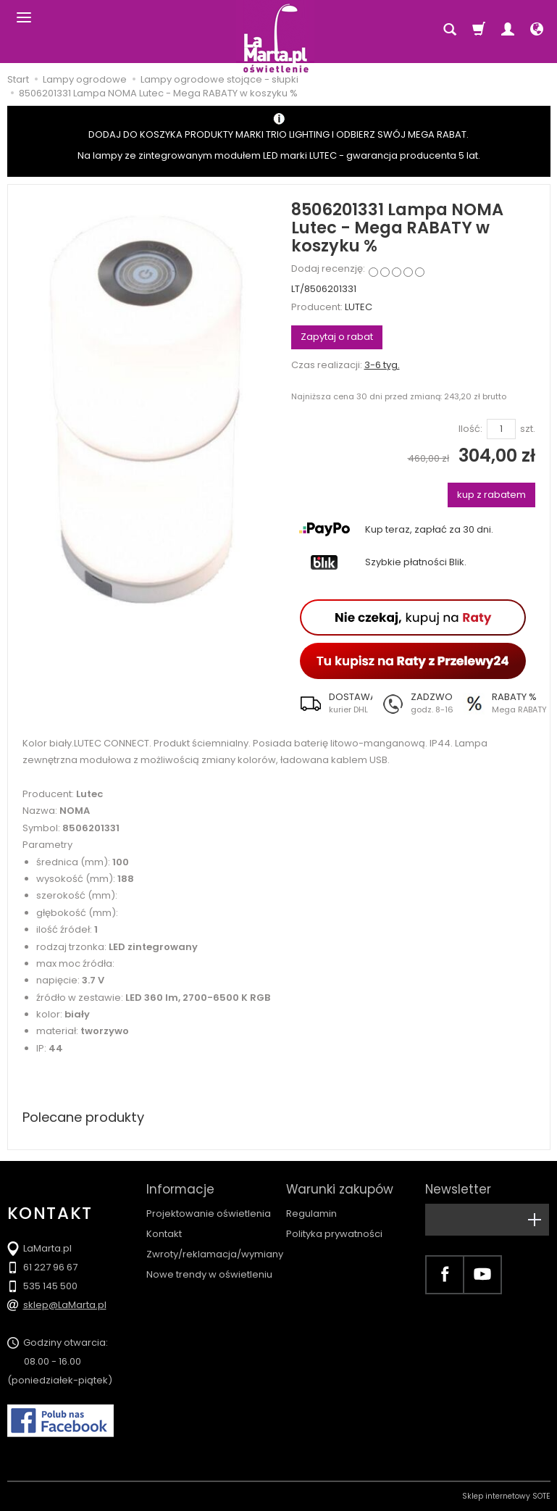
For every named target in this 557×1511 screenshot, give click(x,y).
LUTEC (358, 307)
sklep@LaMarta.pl (64, 1305)
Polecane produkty (83, 1117)
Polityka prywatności (334, 1234)
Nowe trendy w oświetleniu (209, 1274)
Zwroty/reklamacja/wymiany (214, 1254)
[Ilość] (501, 429)
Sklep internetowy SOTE (506, 1496)
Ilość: (470, 429)
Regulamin (311, 1213)
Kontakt (164, 1234)
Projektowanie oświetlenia (208, 1213)
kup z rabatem (491, 494)
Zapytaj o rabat (337, 337)
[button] (331, 703)
